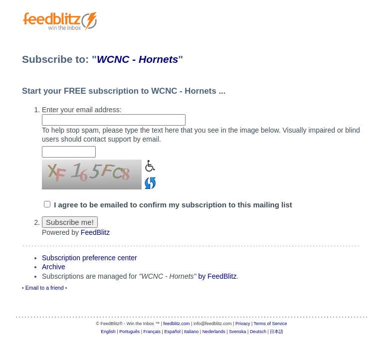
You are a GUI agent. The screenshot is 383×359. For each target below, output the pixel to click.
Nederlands (213, 331)
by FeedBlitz (217, 276)
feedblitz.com (177, 323)
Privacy (242, 323)
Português (129, 331)
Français (152, 331)
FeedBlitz (95, 232)
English (108, 331)
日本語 (276, 331)
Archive (53, 267)
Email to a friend (44, 288)
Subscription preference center (89, 258)
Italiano (191, 331)
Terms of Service (270, 323)
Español (172, 331)
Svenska (237, 331)
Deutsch (258, 331)
